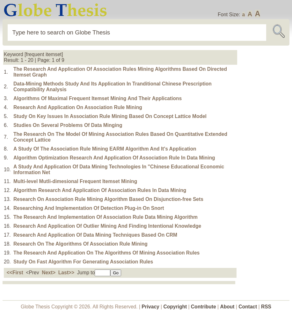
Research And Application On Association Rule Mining (77, 107)
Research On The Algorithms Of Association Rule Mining (80, 244)
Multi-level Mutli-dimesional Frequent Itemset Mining (75, 181)
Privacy (150, 306)
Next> (48, 272)
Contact (248, 306)
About (227, 306)
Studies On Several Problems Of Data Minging (67, 125)
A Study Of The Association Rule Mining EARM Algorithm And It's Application (104, 148)
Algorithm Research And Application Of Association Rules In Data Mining (99, 190)
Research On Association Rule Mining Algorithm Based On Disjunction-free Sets (108, 199)
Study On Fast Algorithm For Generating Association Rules (83, 261)
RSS (266, 306)
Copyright (175, 306)
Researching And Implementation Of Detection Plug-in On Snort (88, 208)
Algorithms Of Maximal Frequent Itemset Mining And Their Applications (97, 98)
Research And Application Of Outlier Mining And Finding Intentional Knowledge (107, 226)
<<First (15, 272)
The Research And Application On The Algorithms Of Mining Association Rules (106, 252)
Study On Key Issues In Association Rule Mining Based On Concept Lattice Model (110, 116)
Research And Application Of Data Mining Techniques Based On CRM (95, 235)
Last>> (66, 272)
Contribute (203, 306)
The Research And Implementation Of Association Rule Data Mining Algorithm (105, 217)
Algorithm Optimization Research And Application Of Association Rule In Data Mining (114, 157)
